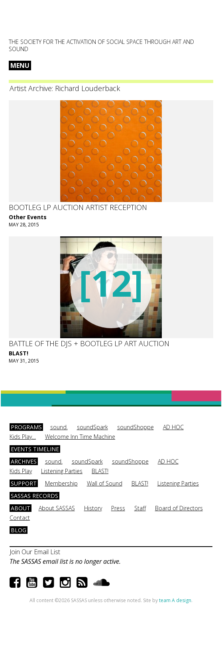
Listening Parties (62, 471)
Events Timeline (35, 449)
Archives (24, 461)
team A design (175, 600)
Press (118, 508)
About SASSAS (57, 508)
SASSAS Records (34, 495)
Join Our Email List (35, 551)
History (93, 508)
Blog (18, 530)
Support (24, 483)
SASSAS (48, 22)
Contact (20, 517)
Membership (61, 483)
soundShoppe (135, 427)
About (20, 508)
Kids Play (21, 471)
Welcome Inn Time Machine (80, 436)
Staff (140, 508)
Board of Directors (179, 508)
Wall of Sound (104, 483)
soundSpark (92, 427)
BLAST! (18, 353)
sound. (59, 427)
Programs (26, 427)
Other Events (28, 217)
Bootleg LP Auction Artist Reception (78, 207)
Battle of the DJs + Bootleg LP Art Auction (89, 343)
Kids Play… (23, 436)
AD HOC (173, 427)
